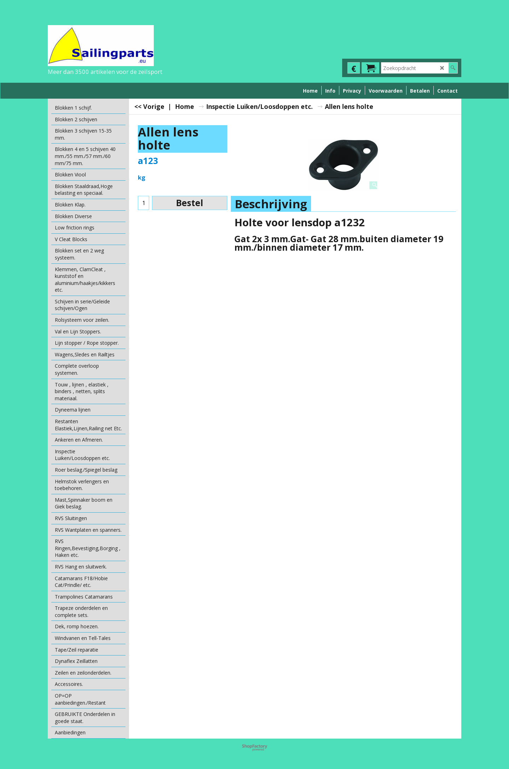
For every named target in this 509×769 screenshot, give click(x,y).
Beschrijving (271, 204)
